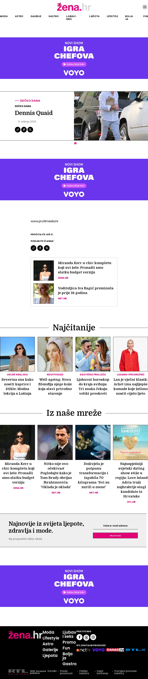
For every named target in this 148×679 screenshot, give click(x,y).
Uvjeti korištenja (102, 672)
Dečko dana (30, 100)
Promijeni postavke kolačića (125, 672)
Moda (4, 16)
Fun (145, 16)
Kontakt (52, 671)
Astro (19, 16)
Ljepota (94, 16)
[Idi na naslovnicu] (74, 10)
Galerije (35, 16)
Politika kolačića (84, 672)
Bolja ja (129, 18)
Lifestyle (112, 16)
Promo (69, 642)
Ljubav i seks (71, 18)
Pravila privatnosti (66, 672)
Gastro (53, 16)
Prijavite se (115, 535)
